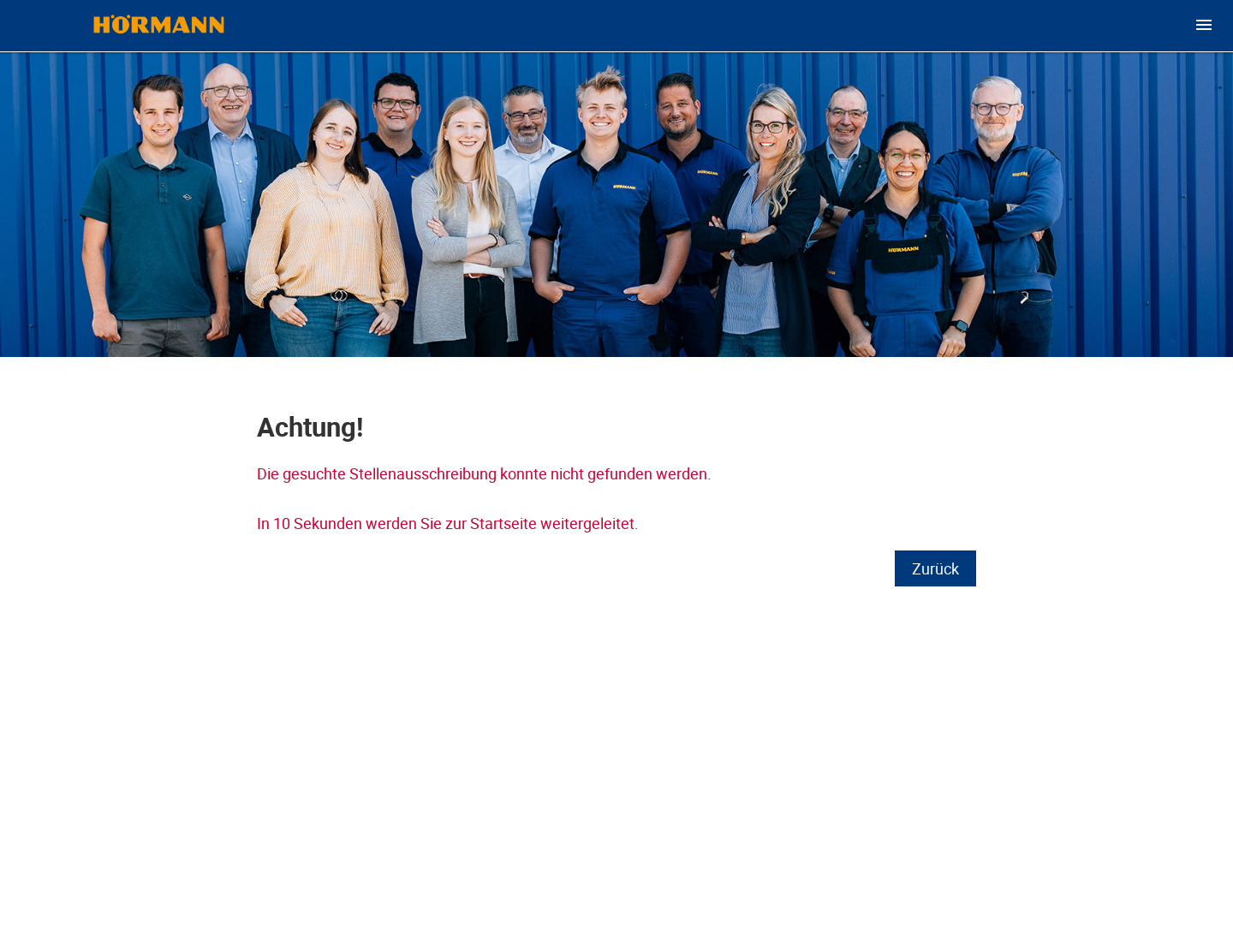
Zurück (935, 568)
